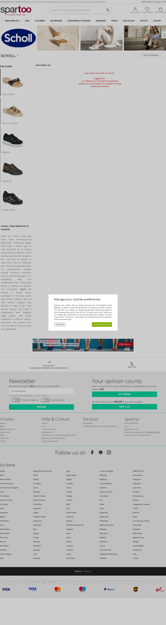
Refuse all (60, 324)
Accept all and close (102, 324)
